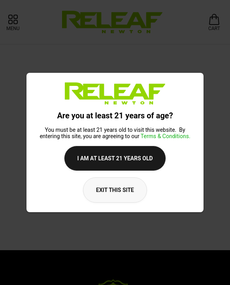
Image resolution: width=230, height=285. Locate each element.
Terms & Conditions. (165, 136)
